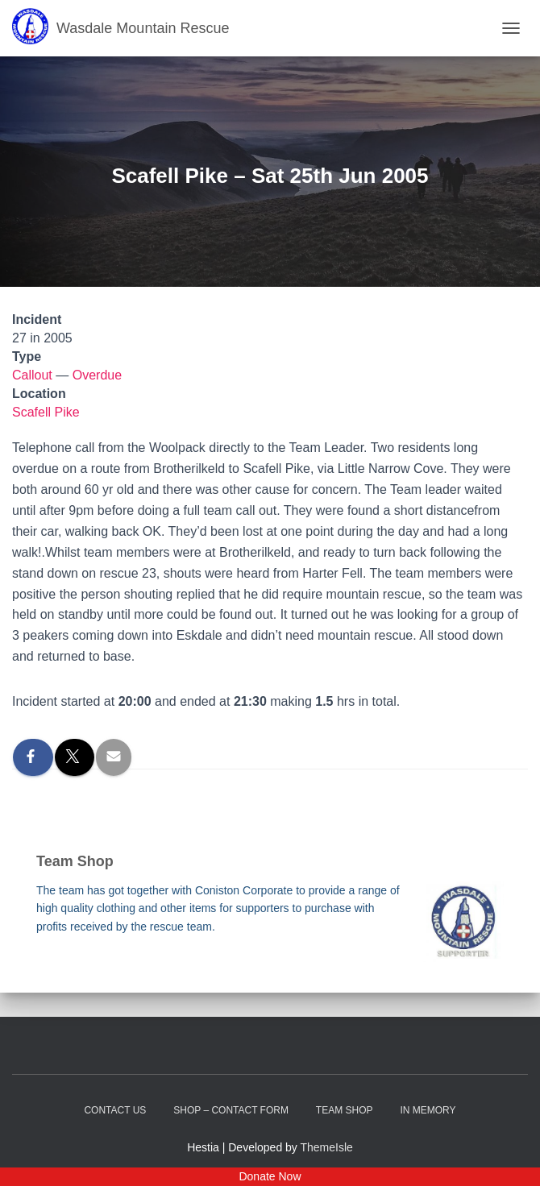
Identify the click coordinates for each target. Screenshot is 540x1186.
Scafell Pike (46, 412)
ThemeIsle (327, 1147)
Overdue (97, 375)
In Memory (427, 1110)
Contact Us (115, 1110)
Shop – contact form (231, 1110)
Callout (32, 375)
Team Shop (344, 1110)
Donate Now (270, 1176)
